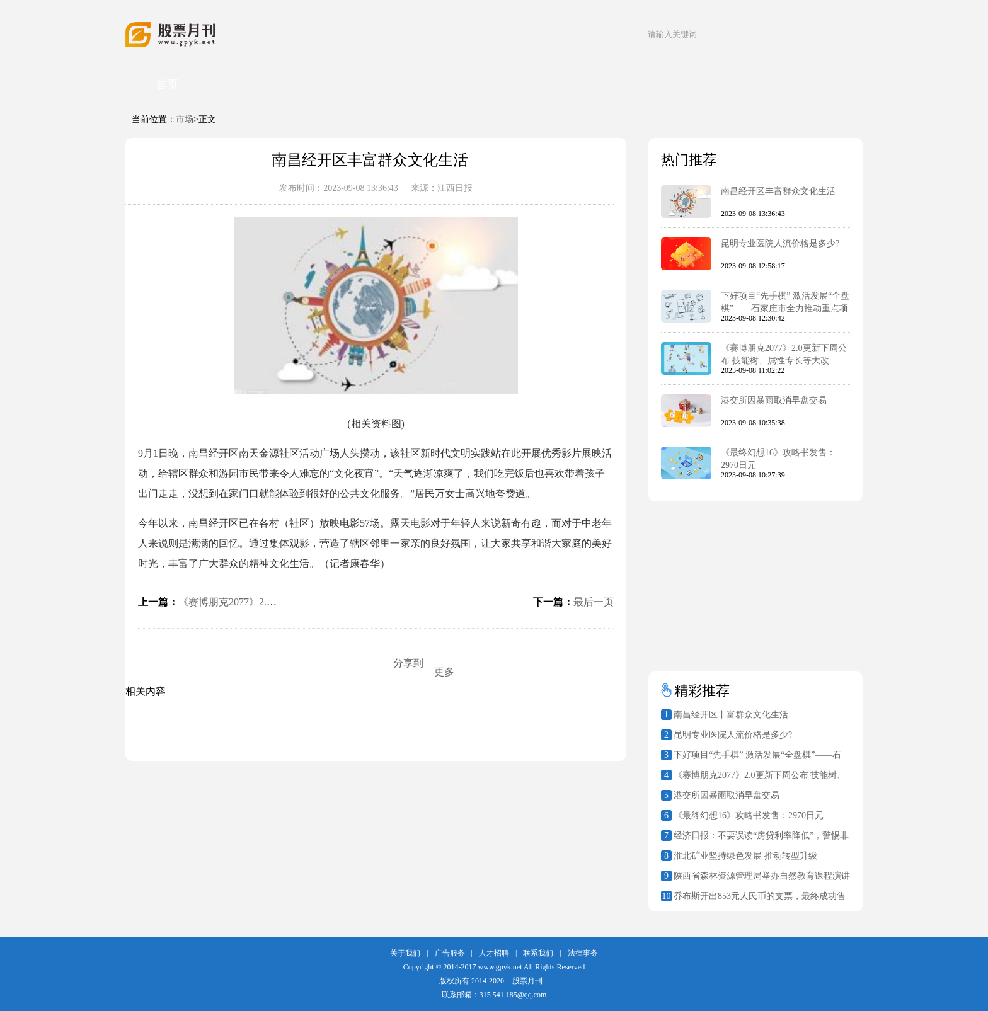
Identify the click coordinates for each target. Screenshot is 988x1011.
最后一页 (593, 602)
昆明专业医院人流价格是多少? (780, 243)
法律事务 (583, 953)
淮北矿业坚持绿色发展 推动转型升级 (745, 855)
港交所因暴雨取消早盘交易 (774, 400)
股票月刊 (527, 980)
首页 (167, 84)
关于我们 (405, 953)
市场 (184, 119)
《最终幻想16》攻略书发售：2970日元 (749, 815)
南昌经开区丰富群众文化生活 (778, 191)
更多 (444, 671)
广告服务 (450, 953)
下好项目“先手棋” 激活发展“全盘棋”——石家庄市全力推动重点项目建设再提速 (785, 308)
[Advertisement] (727, 580)
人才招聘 (494, 953)
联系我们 (538, 953)
